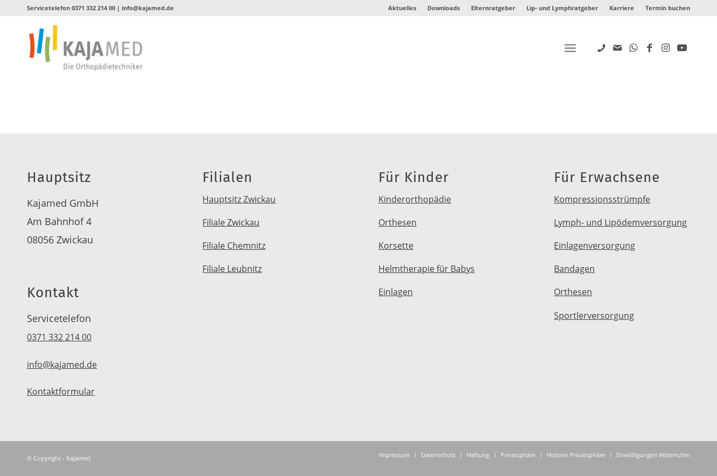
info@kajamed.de (148, 8)
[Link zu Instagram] (666, 47)
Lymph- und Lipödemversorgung (620, 222)
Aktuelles (402, 8)
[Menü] (570, 48)
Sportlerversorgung (594, 315)
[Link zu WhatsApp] (633, 47)
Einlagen (395, 292)
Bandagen (574, 269)
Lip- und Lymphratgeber (562, 8)
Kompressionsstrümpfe (602, 199)
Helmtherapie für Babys (426, 269)
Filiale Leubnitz (232, 269)
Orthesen (397, 222)
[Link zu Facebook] (650, 47)
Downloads (443, 8)
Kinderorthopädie (414, 199)
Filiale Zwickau (230, 222)
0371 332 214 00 (93, 8)
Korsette (395, 245)
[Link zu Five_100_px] (601, 47)
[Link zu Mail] (617, 47)
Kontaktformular (61, 391)
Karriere (621, 8)
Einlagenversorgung (594, 245)
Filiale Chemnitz (233, 245)
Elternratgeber (493, 8)
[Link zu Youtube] (682, 47)
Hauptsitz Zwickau (239, 199)
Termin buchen (667, 8)
